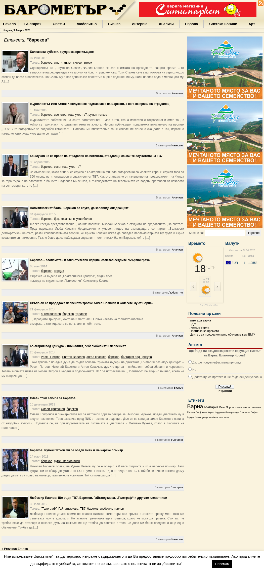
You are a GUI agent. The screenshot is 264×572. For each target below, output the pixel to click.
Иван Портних (227, 407)
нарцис (59, 271)
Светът (59, 24)
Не (194, 370)
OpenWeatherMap (209, 305)
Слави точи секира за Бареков (52, 398)
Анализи (166, 24)
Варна (195, 406)
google (205, 417)
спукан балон (82, 219)
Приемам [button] (222, 564)
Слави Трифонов (53, 409)
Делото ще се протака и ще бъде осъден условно (227, 377)
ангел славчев (51, 314)
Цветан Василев (73, 357)
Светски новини (223, 24)
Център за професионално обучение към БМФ (222, 334)
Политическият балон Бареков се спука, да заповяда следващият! (79, 208)
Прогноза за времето (204, 331)
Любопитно (87, 24)
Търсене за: (195, 233)
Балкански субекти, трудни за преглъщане (62, 52)
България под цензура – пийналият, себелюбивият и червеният (78, 346)
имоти (58, 62)
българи (230, 412)
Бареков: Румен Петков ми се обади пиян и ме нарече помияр (76, 450)
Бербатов (213, 417)
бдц (56, 219)
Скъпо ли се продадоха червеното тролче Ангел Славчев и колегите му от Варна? (91, 303)
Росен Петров (50, 357)
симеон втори (82, 62)
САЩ (198, 412)
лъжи (67, 62)
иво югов (60, 114)
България (32, 24)
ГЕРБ (226, 417)
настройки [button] (197, 563)
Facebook (242, 407)
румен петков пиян (67, 461)
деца (221, 417)
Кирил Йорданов (216, 412)
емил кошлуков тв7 (67, 167)
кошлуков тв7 (77, 114)
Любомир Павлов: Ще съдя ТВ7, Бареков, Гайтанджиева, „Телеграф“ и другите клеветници (98, 498)
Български (245, 412)
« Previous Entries (15, 549)
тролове (81, 314)
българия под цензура (136, 357)
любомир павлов (112, 508)
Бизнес (114, 24)
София (254, 412)
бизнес (198, 417)
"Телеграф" (49, 508)
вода (236, 412)
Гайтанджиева (68, 508)
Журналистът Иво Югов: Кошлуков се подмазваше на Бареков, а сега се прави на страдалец (99, 104)
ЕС (249, 407)
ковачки (66, 219)
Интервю (139, 24)
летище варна (199, 327)
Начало (9, 24)
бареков (46, 62)
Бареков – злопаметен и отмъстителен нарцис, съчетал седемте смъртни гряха (90, 260)
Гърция (190, 417)
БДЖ (193, 324)
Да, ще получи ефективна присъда (216, 362)
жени (204, 412)
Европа (191, 24)
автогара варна (200, 320)
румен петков (98, 114)
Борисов (256, 407)
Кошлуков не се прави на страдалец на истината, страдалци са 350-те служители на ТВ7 (96, 156)
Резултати (225, 391)
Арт (252, 24)
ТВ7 (82, 508)
